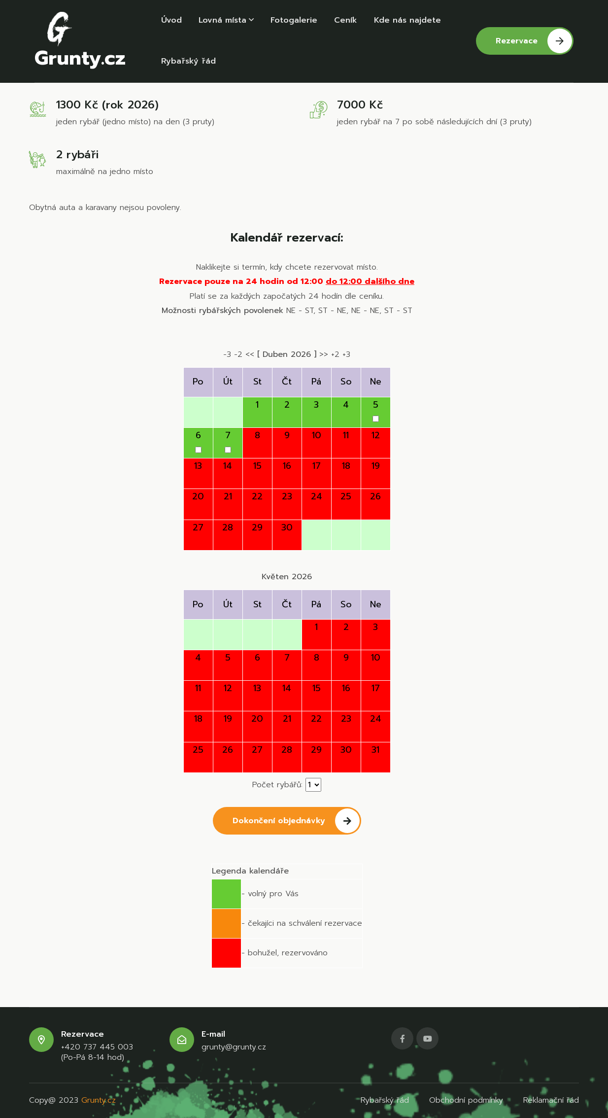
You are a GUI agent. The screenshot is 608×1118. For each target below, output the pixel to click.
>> (323, 354)
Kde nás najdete (407, 21)
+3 (346, 354)
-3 (227, 354)
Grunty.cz (80, 43)
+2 (335, 354)
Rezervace (534, 43)
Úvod (171, 21)
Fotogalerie (293, 21)
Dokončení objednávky (296, 820)
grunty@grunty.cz (234, 1047)
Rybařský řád (188, 64)
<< (249, 354)
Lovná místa (226, 21)
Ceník (345, 21)
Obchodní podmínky (466, 1100)
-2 (238, 354)
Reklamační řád (551, 1100)
